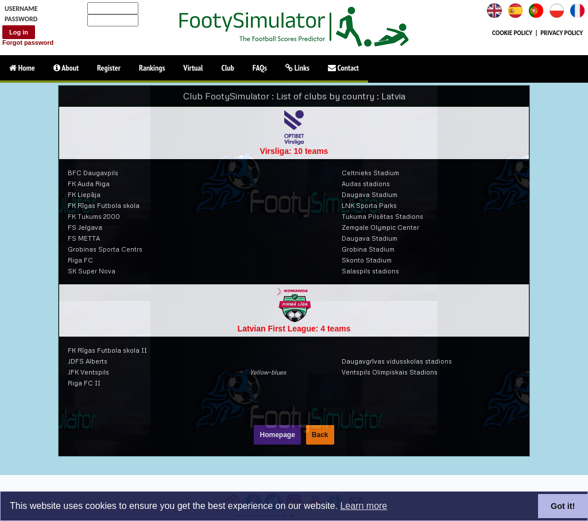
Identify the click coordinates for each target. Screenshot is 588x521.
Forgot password (27, 42)
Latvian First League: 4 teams (294, 328)
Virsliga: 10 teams (294, 151)
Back (320, 435)
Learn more (363, 506)
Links (297, 68)
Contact (343, 68)
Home (22, 68)
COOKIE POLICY (512, 33)
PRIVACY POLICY (561, 33)
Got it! (563, 506)
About (66, 68)
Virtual (193, 68)
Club (228, 68)
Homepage (277, 435)
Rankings (152, 68)
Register (109, 68)
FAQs (260, 68)
